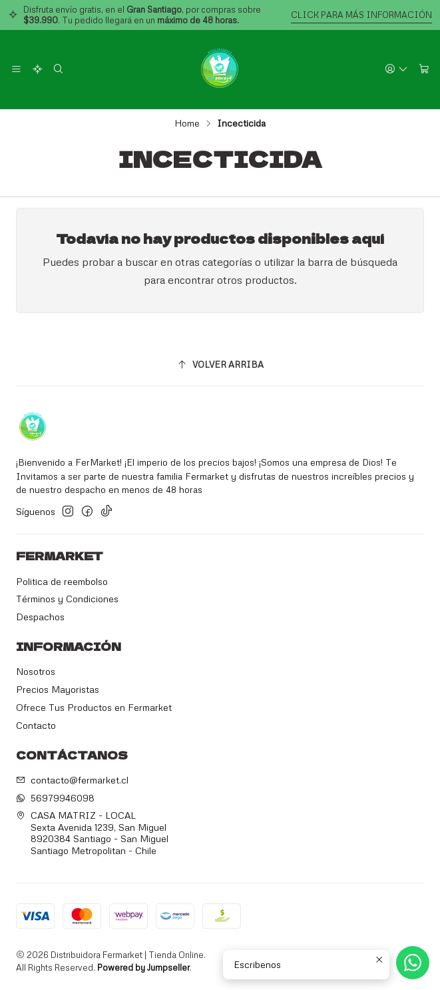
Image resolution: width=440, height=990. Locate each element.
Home (187, 123)
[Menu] (16, 69)
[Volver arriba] (220, 365)
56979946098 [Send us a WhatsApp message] (55, 797)
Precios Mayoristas (57, 689)
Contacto (36, 725)
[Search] (58, 69)
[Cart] (424, 69)
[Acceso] (396, 69)
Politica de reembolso (62, 581)
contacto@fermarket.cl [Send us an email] (72, 779)
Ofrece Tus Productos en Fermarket (94, 707)
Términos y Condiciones (67, 598)
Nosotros (35, 671)
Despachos (40, 616)
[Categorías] (37, 69)
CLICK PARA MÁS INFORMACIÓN (361, 14)
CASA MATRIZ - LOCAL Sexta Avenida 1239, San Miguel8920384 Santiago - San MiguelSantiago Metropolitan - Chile (92, 832)
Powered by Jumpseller (143, 967)
